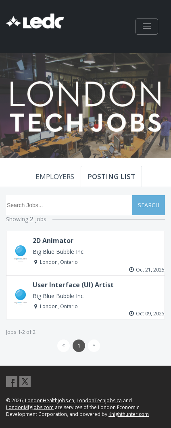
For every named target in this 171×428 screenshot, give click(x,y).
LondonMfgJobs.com (30, 407)
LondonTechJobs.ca (99, 400)
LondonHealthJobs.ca (49, 400)
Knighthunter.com (128, 414)
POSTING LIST (111, 176)
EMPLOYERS (54, 176)
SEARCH (148, 205)
